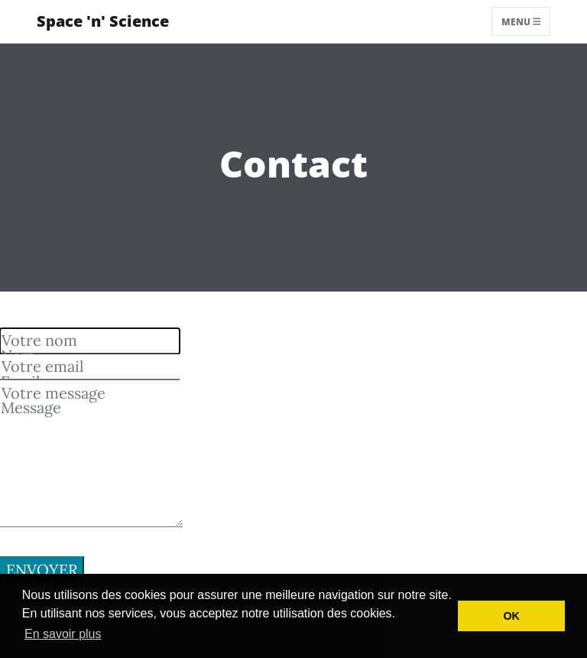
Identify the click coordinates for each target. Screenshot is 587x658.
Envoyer (42, 569)
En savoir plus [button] (63, 633)
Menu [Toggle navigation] (521, 21)
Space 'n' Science (103, 21)
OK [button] (511, 616)
